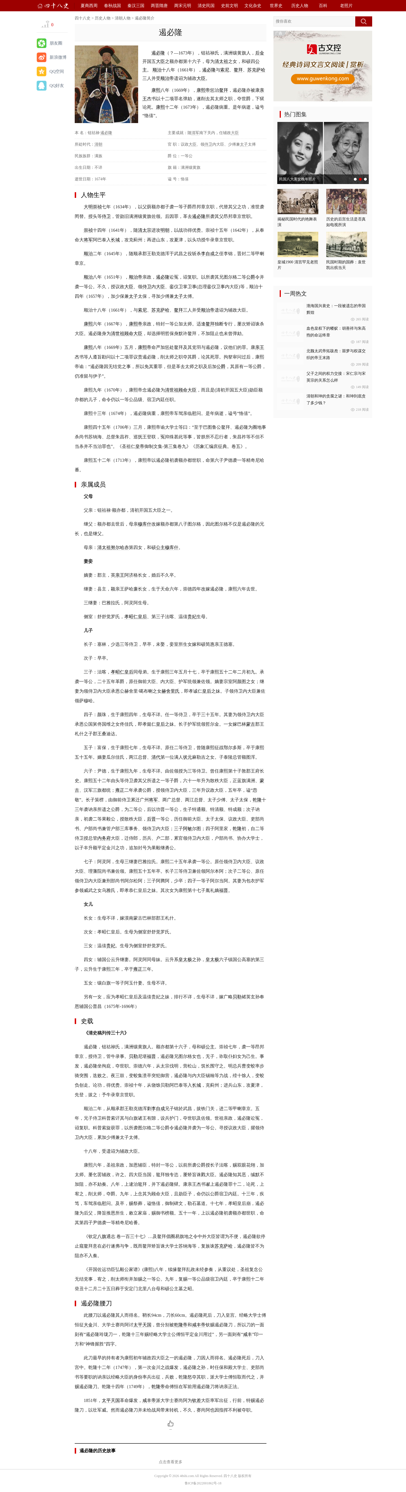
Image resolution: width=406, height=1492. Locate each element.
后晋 (151, 819)
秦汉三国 (135, 5)
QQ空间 (57, 71)
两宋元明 (182, 5)
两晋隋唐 (159, 5)
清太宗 (144, 230)
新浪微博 (58, 57)
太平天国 (142, 1324)
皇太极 (185, 959)
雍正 (119, 790)
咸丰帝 (199, 1324)
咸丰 (247, 1334)
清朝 (98, 144)
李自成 (208, 253)
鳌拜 (238, 69)
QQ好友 (57, 85)
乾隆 (257, 799)
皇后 (206, 691)
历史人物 (299, 5)
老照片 (346, 5)
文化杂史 (252, 5)
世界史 (276, 5)
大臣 (160, 61)
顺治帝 (167, 78)
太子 (244, 144)
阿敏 (187, 828)
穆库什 (144, 524)
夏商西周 (89, 5)
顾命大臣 (133, 333)
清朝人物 (123, 18)
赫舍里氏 (171, 691)
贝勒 (237, 996)
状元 (187, 757)
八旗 (101, 1236)
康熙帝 (203, 90)
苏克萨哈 (256, 69)
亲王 (259, 347)
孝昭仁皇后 (135, 616)
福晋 (223, 890)
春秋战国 (112, 5)
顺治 (157, 69)
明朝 (164, 230)
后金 (259, 53)
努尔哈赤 (120, 547)
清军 (195, 133)
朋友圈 (56, 43)
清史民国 (206, 5)
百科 (323, 5)
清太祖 (221, 61)
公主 (160, 547)
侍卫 (208, 144)
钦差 (196, 1400)
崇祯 (97, 206)
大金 (88, 1324)
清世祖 (117, 333)
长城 (115, 239)
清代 (155, 757)
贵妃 (192, 616)
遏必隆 (158, 53)
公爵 (250, 277)
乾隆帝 (180, 1324)
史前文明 (229, 5)
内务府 (104, 838)
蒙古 (250, 724)
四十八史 (83, 18)
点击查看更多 (170, 1462)
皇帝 (139, 446)
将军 (88, 239)
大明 (88, 206)
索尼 (224, 69)
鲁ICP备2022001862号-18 (203, 1483)
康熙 (155, 90)
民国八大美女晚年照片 (297, 179)
